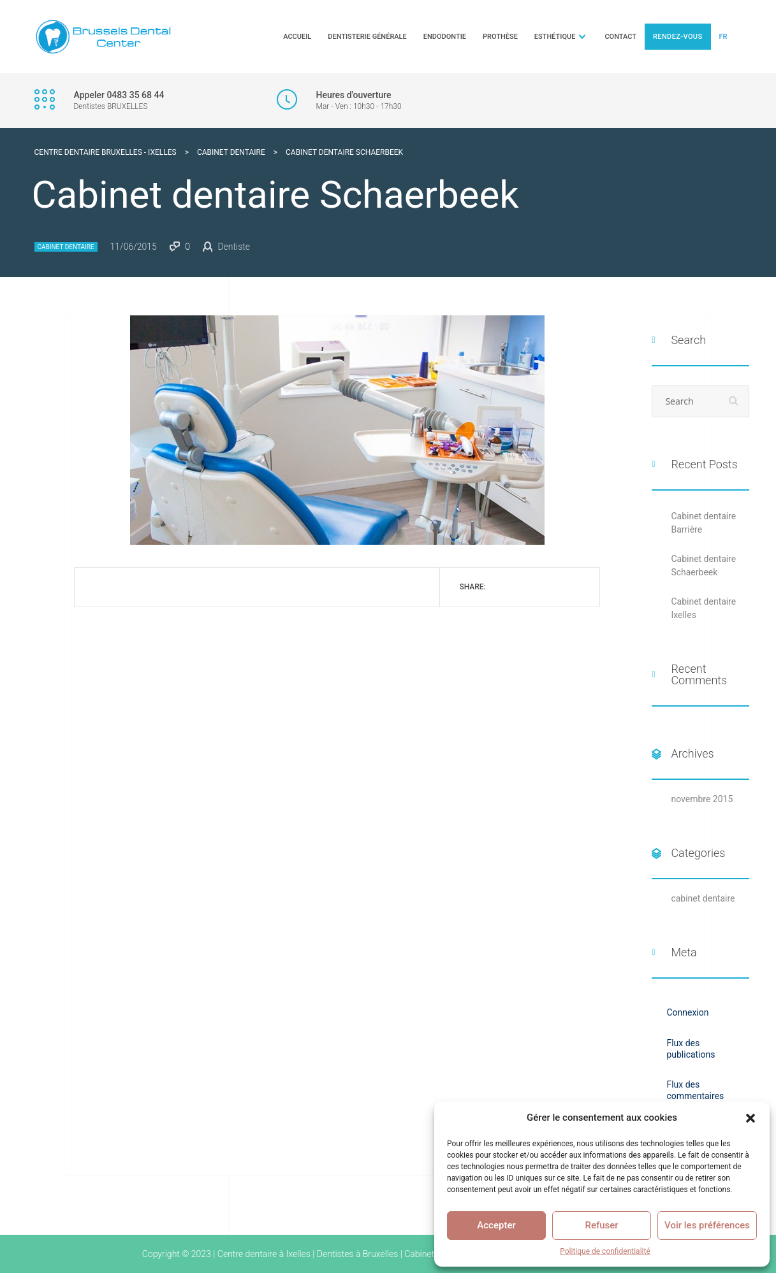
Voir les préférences (707, 1225)
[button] (750, 1118)
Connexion (687, 1012)
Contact (620, 36)
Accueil (297, 36)
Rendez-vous (678, 36)
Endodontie (444, 36)
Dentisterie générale (367, 36)
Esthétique (555, 36)
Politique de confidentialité (605, 1251)
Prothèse (500, 36)
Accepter (496, 1225)
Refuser (601, 1225)
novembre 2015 (702, 799)
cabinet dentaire (66, 246)
